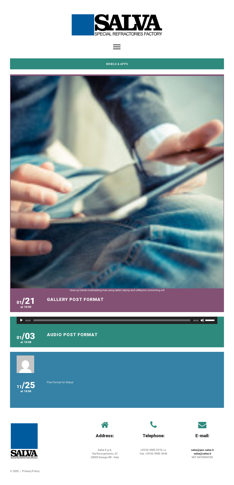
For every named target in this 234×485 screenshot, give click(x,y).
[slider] (111, 320)
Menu (116, 47)
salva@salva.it (202, 453)
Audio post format (72, 334)
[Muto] (202, 320)
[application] (117, 320)
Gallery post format (75, 299)
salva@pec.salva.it (202, 450)
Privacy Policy (30, 471)
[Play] (21, 320)
